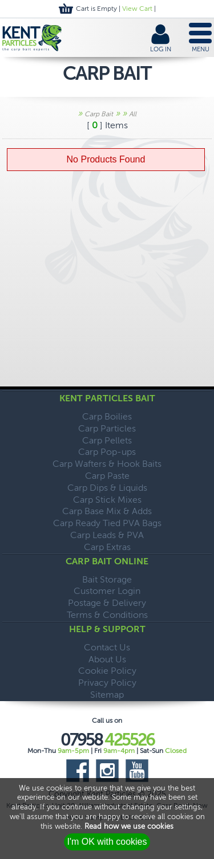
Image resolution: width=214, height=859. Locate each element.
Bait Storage (107, 579)
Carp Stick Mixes (107, 499)
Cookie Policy (107, 670)
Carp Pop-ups (107, 451)
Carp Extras (107, 547)
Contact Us (107, 647)
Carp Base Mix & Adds (107, 511)
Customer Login (107, 590)
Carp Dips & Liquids (107, 487)
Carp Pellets (107, 440)
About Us (107, 659)
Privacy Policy (107, 682)
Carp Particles (107, 428)
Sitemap (107, 694)
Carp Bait (98, 114)
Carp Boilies (107, 416)
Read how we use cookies (128, 826)
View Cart (137, 9)
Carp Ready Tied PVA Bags (107, 523)
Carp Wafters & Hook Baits (107, 463)
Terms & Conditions (107, 614)
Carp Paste (107, 475)
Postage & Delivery (107, 602)
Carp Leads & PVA (107, 535)
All (132, 114)
